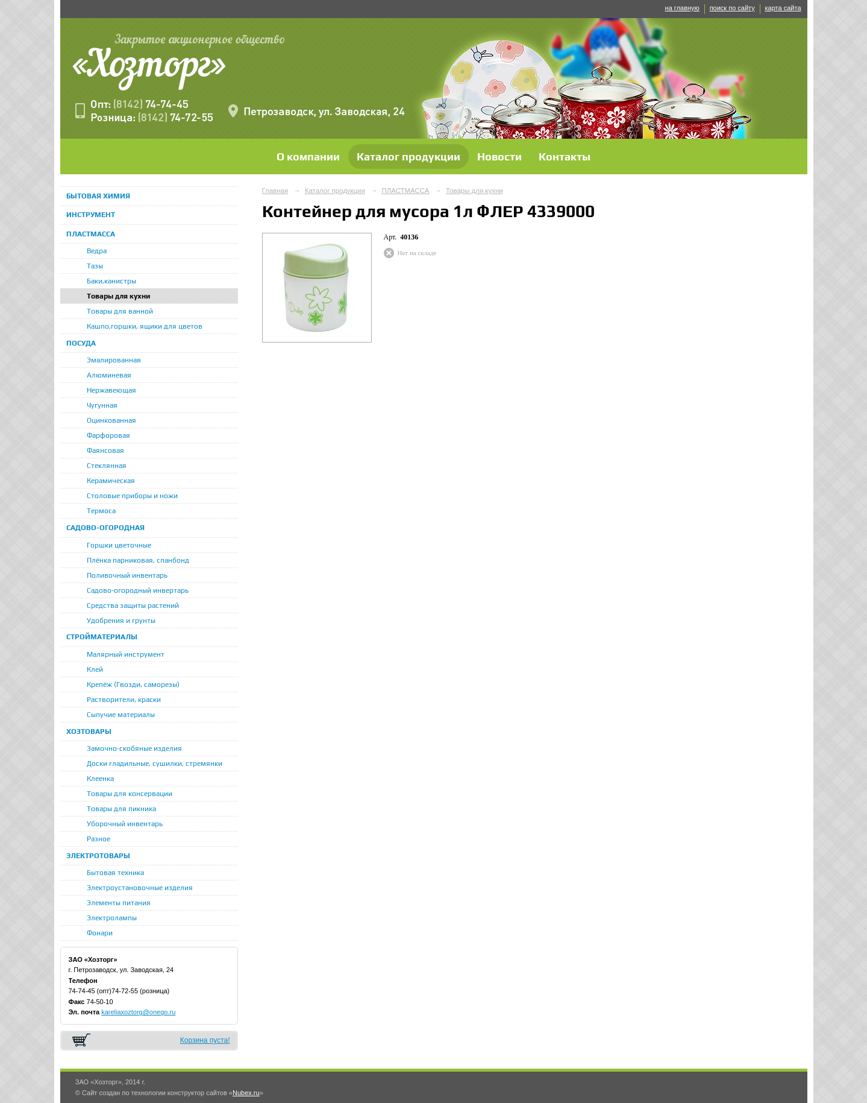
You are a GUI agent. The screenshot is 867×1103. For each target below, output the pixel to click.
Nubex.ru (246, 1092)
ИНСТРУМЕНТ (90, 214)
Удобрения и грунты (121, 620)
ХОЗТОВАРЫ (88, 731)
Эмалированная (114, 360)
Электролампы (112, 918)
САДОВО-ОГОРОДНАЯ (105, 527)
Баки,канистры (111, 281)
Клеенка (100, 778)
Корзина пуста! (205, 1040)
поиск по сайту (732, 7)
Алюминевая (109, 375)
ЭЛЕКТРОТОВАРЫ (98, 856)
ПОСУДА (81, 343)
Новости (499, 156)
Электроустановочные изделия (140, 887)
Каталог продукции (408, 156)
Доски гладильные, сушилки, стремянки (154, 763)
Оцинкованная (111, 420)
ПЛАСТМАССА (90, 234)
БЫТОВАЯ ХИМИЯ (98, 196)
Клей (95, 669)
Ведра (97, 251)
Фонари (100, 933)
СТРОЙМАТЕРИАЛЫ (101, 637)
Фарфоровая (108, 435)
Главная (275, 190)
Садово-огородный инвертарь (138, 590)
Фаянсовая (105, 450)
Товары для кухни (118, 296)
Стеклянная (107, 465)
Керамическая (111, 480)
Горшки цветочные (119, 545)
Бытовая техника (115, 872)
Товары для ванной (120, 311)
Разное (98, 839)
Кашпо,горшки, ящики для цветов (144, 326)
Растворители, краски (124, 699)
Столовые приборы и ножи (132, 495)
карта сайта (783, 7)
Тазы (95, 266)
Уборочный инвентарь (125, 824)
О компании (308, 156)
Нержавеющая (111, 390)
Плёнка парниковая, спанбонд (138, 560)
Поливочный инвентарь (127, 575)
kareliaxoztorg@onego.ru (138, 1012)
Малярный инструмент (125, 654)
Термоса (101, 511)
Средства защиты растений (133, 605)
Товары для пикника (121, 808)
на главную (682, 7)
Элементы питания (119, 903)
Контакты (564, 156)
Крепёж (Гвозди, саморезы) (133, 684)
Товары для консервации (129, 793)
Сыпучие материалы (121, 714)
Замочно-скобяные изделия (134, 748)
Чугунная (102, 405)
